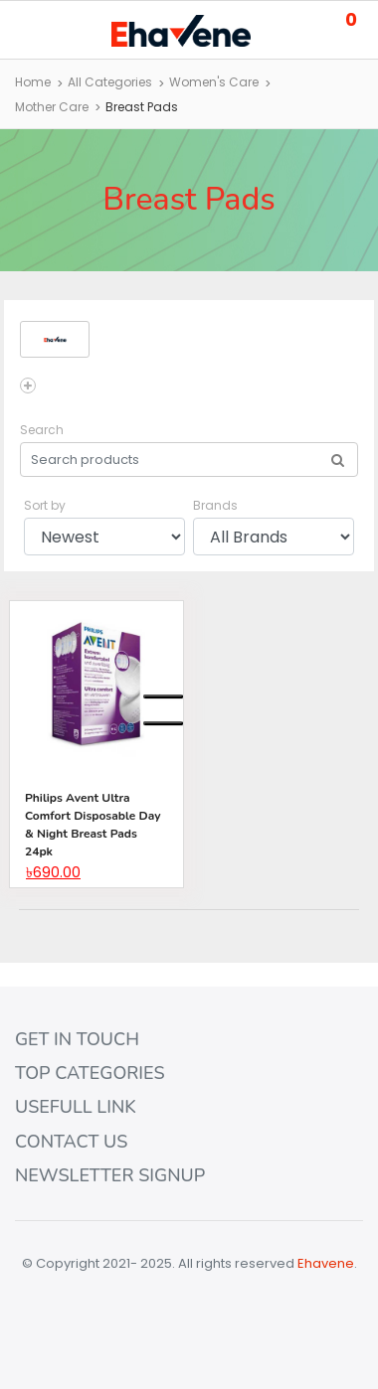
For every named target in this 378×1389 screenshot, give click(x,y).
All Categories (110, 82)
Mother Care (52, 106)
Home (33, 82)
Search (42, 429)
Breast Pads (141, 106)
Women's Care (214, 82)
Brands (215, 505)
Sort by (45, 505)
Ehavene (325, 1263)
